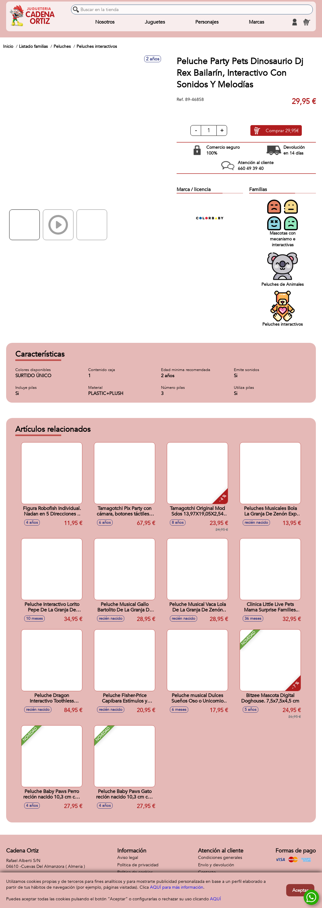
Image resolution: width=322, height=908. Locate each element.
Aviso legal (127, 857)
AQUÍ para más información (176, 887)
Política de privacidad (138, 865)
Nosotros (104, 22)
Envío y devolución (216, 865)
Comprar (282, 131)
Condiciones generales (220, 857)
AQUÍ (215, 899)
